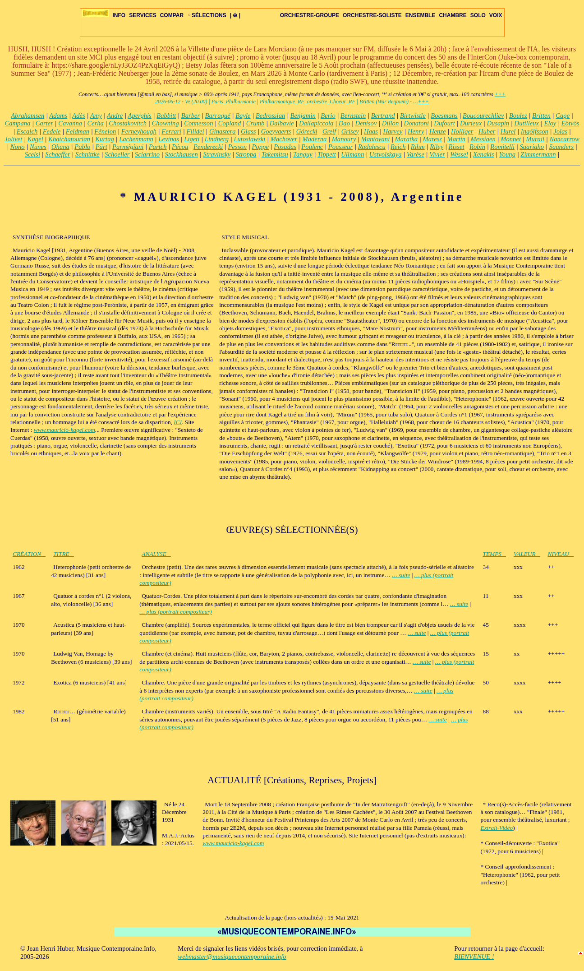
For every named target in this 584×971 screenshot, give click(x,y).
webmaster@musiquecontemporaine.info (232, 956)
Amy (96, 115)
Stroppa (246, 154)
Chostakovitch (128, 123)
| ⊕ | (235, 15)
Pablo (82, 146)
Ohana (60, 146)
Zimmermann (538, 154)
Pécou (180, 146)
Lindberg (217, 139)
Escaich (27, 131)
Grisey (350, 131)
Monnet (511, 139)
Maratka (406, 139)
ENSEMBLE (420, 15)
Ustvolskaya (385, 154)
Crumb (255, 123)
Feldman (77, 131)
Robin (477, 146)
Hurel (508, 131)
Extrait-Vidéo (497, 827)
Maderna (315, 139)
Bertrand (383, 115)
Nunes (38, 146)
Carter (44, 123)
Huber (486, 131)
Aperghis (139, 115)
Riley (436, 146)
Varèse (415, 154)
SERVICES (142, 15)
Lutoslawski (249, 139)
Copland (229, 123)
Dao (344, 123)
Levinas (168, 139)
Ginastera (222, 131)
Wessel (459, 154)
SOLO (478, 15)
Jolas (560, 131)
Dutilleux (527, 123)
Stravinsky (216, 154)
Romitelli (502, 146)
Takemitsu (275, 154)
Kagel (35, 139)
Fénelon (105, 131)
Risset (456, 146)
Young (507, 154)
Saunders (561, 146)
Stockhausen (181, 154)
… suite (401, 575)
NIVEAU (561, 553)
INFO (119, 15)
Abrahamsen (27, 115)
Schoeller (117, 154)
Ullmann (352, 154)
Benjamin (303, 115)
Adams (58, 115)
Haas (371, 131)
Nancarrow (564, 139)
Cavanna (70, 123)
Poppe (260, 146)
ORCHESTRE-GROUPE (309, 15)
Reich (398, 146)
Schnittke (87, 154)
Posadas (285, 146)
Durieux (471, 123)
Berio (328, 115)
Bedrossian (270, 115)
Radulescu (372, 146)
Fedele (52, 131)
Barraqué (217, 115)
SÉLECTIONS (206, 15)
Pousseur (340, 146)
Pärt (101, 146)
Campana (17, 123)
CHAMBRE (452, 15)
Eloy (550, 123)
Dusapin (498, 123)
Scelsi (32, 154)
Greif (329, 131)
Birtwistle (413, 115)
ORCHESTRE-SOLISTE (372, 15)
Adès (78, 115)
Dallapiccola (316, 123)
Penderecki (208, 146)
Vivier (437, 154)
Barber (190, 115)
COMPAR (172, 15)
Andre (115, 115)
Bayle (242, 115)
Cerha (95, 123)
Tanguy (303, 154)
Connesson (198, 123)
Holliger (462, 131)
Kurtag (104, 139)
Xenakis (483, 154)
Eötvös (570, 123)
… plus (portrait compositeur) (175, 611)
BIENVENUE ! (474, 956)
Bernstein (353, 115)
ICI (178, 422)
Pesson (237, 146)
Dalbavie (282, 123)
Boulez (518, 115)
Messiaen (483, 139)
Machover (284, 139)
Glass (248, 131)
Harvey (392, 131)
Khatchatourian (69, 139)
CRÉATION (29, 553)
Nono (17, 146)
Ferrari (171, 131)
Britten (541, 115)
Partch (158, 146)
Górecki (306, 131)
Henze (437, 131)
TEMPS (494, 553)
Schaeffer (57, 154)
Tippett (326, 154)
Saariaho (532, 146)
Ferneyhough (138, 131)
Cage (563, 115)
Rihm (418, 146)
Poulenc (312, 146)
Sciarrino (147, 154)
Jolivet (13, 139)
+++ (500, 94)
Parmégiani (127, 146)
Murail (535, 139)
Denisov (366, 123)
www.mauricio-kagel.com (64, 429)
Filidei (195, 131)
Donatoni (416, 123)
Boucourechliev (483, 115)
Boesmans (444, 115)
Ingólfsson (534, 131)
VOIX (495, 15)
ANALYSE (156, 553)
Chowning (165, 123)
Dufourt (444, 123)
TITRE (63, 553)
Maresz (432, 139)
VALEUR (527, 553)
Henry (416, 131)
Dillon (390, 123)
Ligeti (191, 139)
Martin (456, 139)
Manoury (344, 139)
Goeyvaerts (276, 131)
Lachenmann (136, 139)
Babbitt (166, 115)
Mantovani (375, 139)
